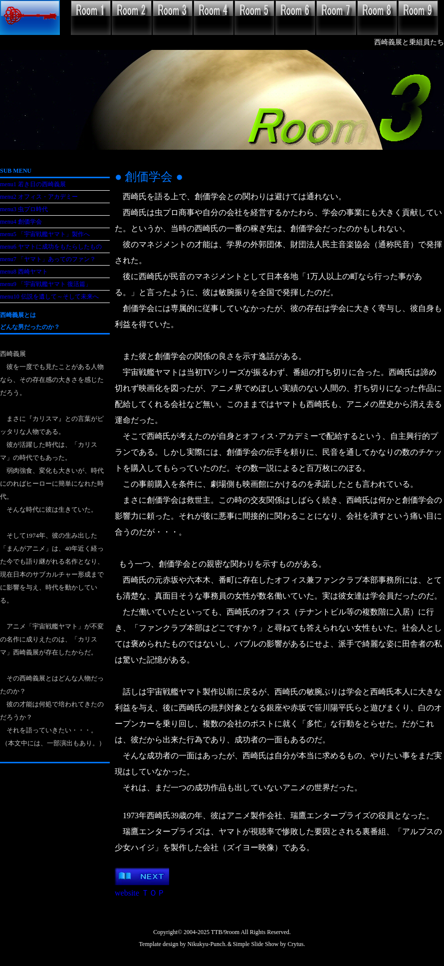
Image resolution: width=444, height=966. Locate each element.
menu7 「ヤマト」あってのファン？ (48, 259)
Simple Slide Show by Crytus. (268, 944)
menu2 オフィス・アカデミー (39, 196)
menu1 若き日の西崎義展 (33, 184)
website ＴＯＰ (140, 893)
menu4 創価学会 (21, 221)
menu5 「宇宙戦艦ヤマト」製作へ (45, 234)
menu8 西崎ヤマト (24, 271)
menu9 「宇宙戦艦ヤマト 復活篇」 (45, 284)
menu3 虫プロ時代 (24, 209)
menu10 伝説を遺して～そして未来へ (49, 296)
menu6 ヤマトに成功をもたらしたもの (51, 246)
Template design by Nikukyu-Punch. (183, 944)
